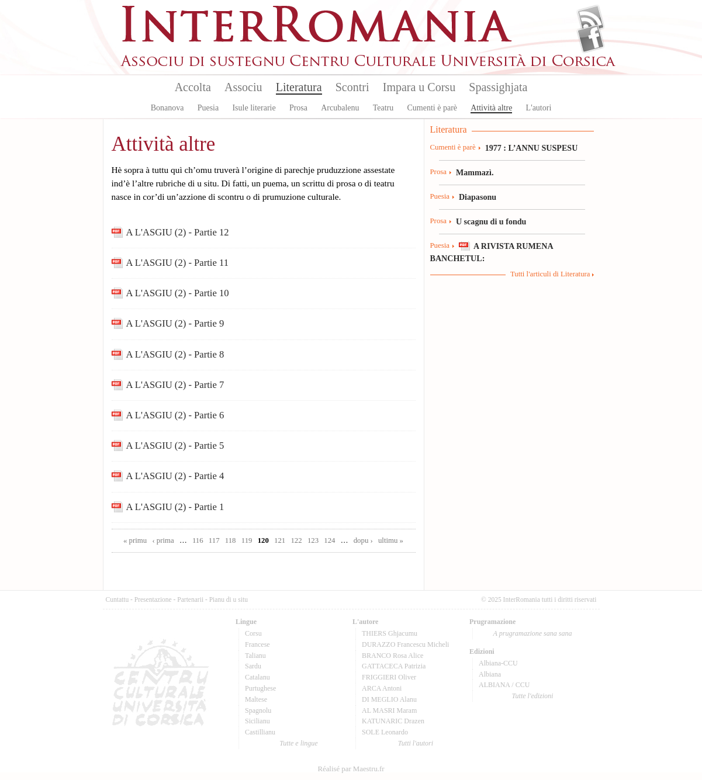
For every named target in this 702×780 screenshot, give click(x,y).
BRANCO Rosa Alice (392, 655)
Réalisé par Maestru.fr (350, 769)
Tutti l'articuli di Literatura (550, 274)
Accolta (193, 87)
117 (214, 540)
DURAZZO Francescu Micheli (405, 644)
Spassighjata (498, 87)
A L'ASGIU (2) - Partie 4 (175, 475)
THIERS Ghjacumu (389, 633)
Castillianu (260, 732)
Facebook (590, 38)
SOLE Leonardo (385, 732)
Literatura (299, 87)
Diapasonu (477, 197)
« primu (135, 540)
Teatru (383, 107)
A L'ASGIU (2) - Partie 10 (177, 293)
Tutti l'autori (415, 743)
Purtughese (260, 688)
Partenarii (190, 599)
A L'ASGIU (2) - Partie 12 (177, 232)
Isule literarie (253, 107)
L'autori (539, 107)
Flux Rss (590, 19)
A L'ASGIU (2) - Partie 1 (175, 506)
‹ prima (163, 540)
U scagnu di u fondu (491, 221)
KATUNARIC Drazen (393, 721)
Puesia (208, 107)
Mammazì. (475, 172)
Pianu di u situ (228, 599)
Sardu (253, 666)
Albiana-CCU (498, 663)
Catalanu (257, 677)
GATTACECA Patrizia (394, 666)
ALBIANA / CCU (504, 685)
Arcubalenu (340, 107)
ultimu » (390, 540)
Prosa (298, 107)
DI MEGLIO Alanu (389, 699)
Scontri (352, 87)
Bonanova (167, 107)
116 (197, 540)
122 (296, 540)
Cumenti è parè (432, 107)
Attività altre (491, 107)
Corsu (253, 633)
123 (313, 540)
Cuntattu (117, 599)
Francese (257, 644)
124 (329, 540)
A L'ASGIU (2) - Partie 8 (175, 354)
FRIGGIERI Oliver (389, 677)
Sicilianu (257, 721)
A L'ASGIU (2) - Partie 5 (175, 445)
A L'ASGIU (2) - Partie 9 (175, 323)
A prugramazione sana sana (532, 633)
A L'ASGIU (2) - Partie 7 (175, 384)
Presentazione (153, 599)
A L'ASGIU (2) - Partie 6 (175, 415)
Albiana (490, 674)
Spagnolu (258, 710)
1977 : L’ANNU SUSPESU (531, 147)
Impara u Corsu (419, 87)
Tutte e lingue (298, 743)
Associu (243, 87)
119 (247, 540)
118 (230, 540)
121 (279, 540)
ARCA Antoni (382, 688)
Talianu (255, 655)
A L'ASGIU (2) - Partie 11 (177, 262)
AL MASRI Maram (389, 710)
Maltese (256, 699)
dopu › (363, 540)
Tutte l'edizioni (533, 696)
